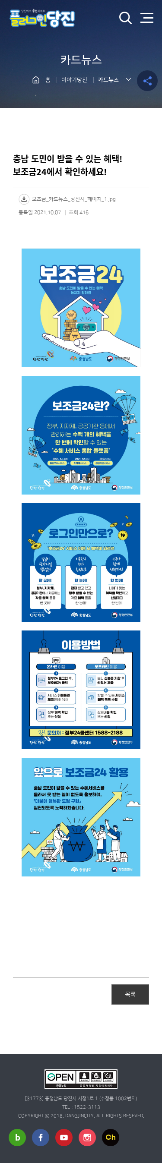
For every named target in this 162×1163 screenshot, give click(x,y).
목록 (130, 994)
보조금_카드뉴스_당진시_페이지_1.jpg (74, 199)
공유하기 (147, 80)
